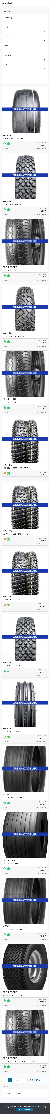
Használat (7, 55)
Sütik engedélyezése (25, 1110)
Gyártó (6, 64)
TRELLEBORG (10, 267)
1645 (31, 1080)
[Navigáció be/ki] (45, 3)
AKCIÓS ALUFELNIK (14, 1094)
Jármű (6, 46)
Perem (6, 36)
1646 (38, 1080)
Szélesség (8, 17)
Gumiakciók (7, 3)
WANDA (7, 135)
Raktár (6, 74)
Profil (6, 27)
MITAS (6, 794)
